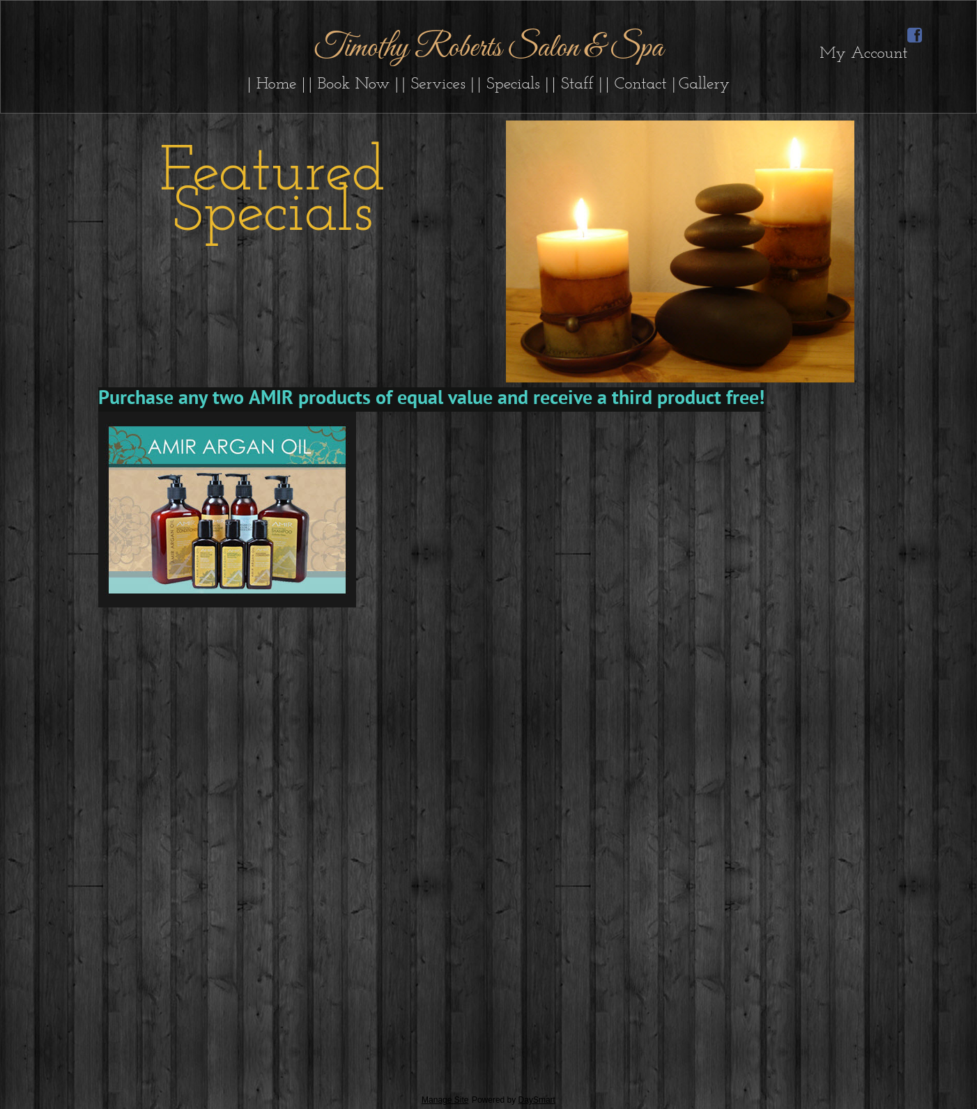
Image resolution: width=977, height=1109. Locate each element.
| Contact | (641, 84)
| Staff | (577, 84)
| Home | (276, 84)
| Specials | (513, 84)
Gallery (704, 84)
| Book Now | (354, 84)
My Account (863, 53)
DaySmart (536, 1100)
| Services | (438, 84)
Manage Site (445, 1100)
